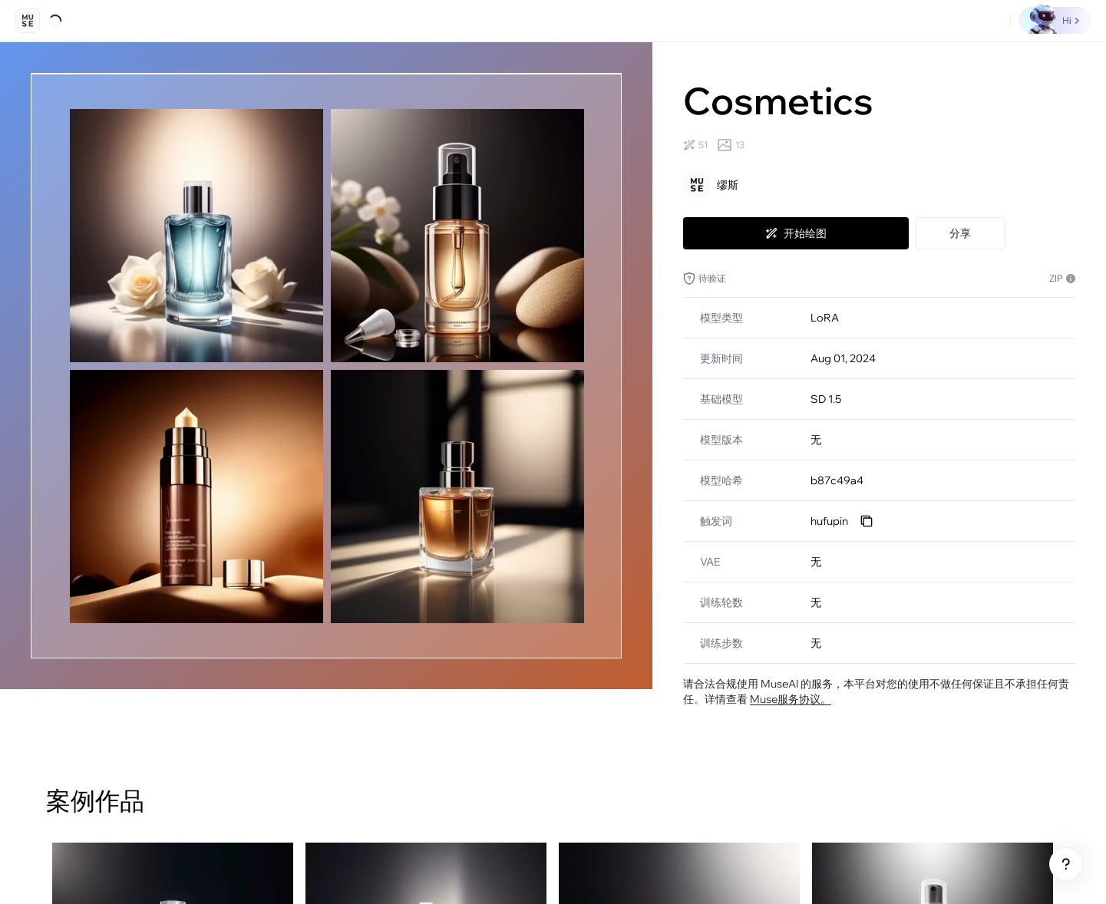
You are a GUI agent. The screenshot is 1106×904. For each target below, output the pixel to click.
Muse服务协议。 (790, 699)
